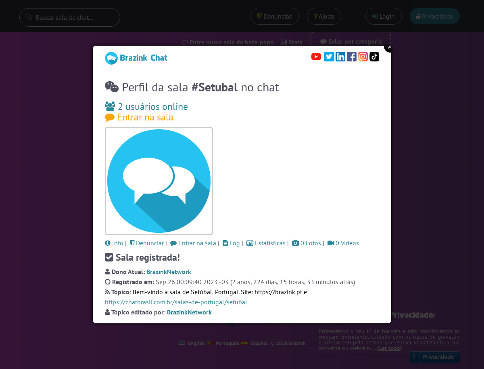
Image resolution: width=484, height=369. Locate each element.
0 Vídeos (343, 243)
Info (114, 243)
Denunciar (147, 243)
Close (390, 46)
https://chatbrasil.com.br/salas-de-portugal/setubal (176, 302)
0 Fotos (306, 243)
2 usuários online (146, 106)
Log (231, 243)
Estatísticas (266, 243)
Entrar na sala (139, 117)
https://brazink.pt (278, 292)
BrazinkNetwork (168, 272)
